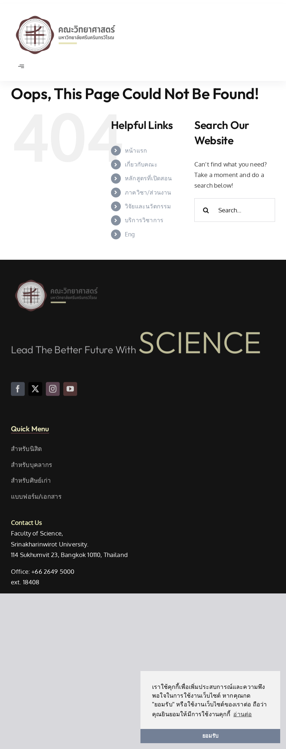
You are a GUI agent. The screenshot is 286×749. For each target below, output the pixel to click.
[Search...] (234, 210)
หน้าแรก (136, 150)
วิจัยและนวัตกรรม (148, 206)
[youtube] (70, 392)
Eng (130, 234)
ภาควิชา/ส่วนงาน (148, 192)
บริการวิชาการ (144, 220)
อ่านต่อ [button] (242, 714)
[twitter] (35, 392)
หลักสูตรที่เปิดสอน (148, 178)
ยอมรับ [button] (210, 736)
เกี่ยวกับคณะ (141, 164)
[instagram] (53, 392)
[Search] (206, 210)
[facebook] (18, 392)
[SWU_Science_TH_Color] (65, 14)
